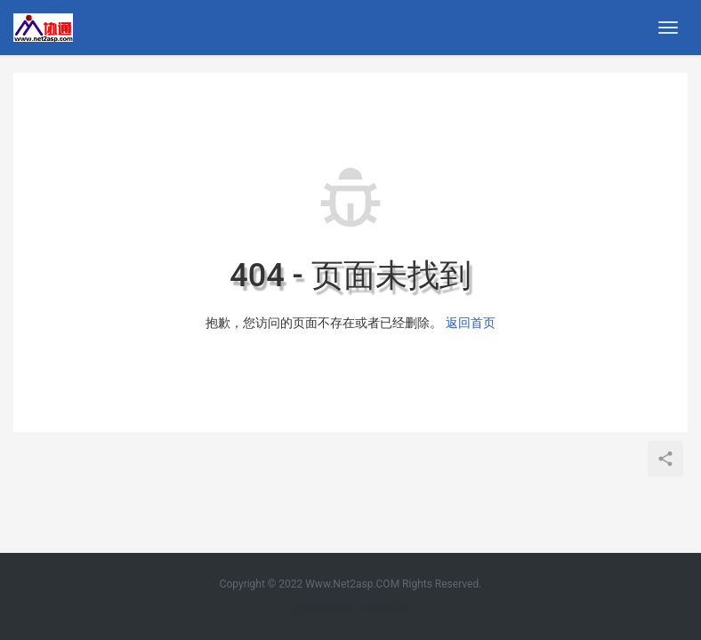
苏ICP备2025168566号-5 (350, 608)
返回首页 (471, 323)
